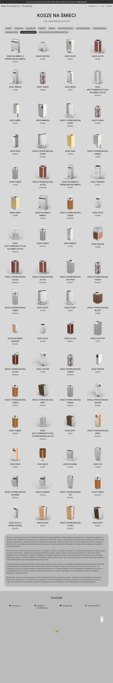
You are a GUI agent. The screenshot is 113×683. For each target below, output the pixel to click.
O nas (102, 6)
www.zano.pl (82, 2)
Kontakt (109, 6)
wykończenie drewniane (83, 28)
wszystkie (8, 28)
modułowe (51, 28)
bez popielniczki (30, 28)
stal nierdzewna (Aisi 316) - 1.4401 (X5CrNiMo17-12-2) (53, 32)
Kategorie (92, 6)
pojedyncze (42, 28)
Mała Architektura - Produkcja (16, 6)
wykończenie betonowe (99, 28)
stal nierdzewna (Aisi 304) (28, 32)
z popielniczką (19, 28)
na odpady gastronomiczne (65, 28)
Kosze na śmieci (56, 15)
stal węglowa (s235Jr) (12, 32)
